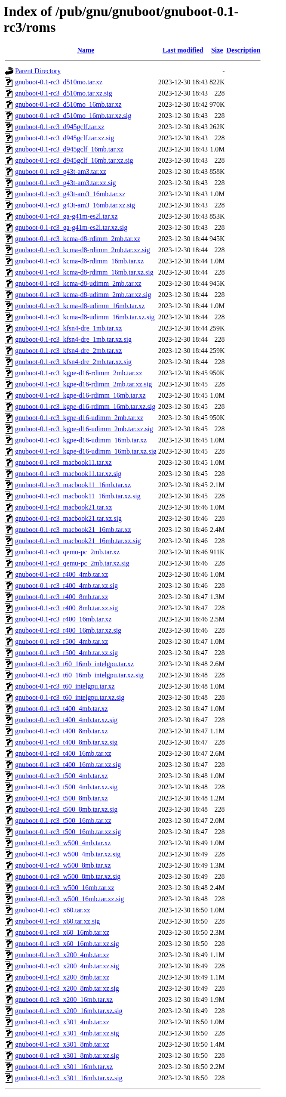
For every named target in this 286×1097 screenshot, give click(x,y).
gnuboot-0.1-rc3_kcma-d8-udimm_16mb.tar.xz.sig (84, 317)
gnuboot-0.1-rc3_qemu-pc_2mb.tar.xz (67, 552)
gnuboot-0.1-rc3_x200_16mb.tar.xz (64, 999)
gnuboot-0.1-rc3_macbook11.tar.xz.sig (68, 473)
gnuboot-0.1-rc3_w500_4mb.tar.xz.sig (67, 854)
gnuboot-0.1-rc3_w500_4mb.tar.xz (63, 843)
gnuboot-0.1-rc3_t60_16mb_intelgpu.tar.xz (74, 663)
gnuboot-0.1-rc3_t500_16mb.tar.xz (63, 820)
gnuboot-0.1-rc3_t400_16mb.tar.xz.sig (68, 764)
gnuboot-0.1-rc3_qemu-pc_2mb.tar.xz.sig (72, 563)
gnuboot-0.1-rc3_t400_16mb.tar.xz (63, 753)
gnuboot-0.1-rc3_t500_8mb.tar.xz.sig (66, 809)
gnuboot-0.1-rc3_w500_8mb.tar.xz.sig (67, 876)
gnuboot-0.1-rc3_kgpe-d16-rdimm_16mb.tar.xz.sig (85, 406)
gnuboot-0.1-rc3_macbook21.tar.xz (63, 507)
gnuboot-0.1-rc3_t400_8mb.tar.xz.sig (66, 742)
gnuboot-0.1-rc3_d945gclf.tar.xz (60, 126)
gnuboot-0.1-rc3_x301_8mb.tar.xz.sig (67, 1055)
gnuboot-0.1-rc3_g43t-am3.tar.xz (60, 171)
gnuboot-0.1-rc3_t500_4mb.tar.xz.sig (66, 787)
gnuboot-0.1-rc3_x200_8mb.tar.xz (62, 977)
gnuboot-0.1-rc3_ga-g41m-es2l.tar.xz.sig (71, 227)
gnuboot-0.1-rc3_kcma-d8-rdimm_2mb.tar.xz (77, 238)
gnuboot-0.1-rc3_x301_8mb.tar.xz (62, 1044)
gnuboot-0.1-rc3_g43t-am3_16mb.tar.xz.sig (75, 205)
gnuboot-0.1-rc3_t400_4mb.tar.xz (61, 708)
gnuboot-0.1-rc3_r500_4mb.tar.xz (61, 641)
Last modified (183, 50)
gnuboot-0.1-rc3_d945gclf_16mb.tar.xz (69, 149)
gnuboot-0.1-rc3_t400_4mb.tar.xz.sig (66, 719)
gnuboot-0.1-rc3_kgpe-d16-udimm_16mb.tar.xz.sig (86, 451)
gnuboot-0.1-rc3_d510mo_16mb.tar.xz (68, 104)
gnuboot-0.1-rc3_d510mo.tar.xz (58, 82)
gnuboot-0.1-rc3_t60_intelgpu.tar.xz (65, 686)
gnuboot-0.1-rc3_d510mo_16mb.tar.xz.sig (73, 115)
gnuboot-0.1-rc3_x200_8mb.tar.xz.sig (67, 988)
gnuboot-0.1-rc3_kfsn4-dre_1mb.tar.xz (68, 328)
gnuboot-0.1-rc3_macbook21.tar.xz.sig (68, 518)
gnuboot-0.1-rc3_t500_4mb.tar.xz (61, 775)
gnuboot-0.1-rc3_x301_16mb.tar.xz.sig (69, 1078)
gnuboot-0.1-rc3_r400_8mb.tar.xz (61, 596)
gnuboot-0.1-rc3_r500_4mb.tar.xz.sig (66, 652)
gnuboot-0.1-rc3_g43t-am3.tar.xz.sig (65, 182)
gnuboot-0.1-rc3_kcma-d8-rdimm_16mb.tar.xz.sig (84, 272)
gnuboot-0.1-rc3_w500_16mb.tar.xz (64, 887)
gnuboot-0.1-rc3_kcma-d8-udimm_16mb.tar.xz (80, 305)
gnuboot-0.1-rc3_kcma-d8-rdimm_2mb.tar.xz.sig (82, 249)
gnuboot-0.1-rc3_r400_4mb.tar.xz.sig (66, 585)
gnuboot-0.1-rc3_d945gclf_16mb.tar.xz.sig (74, 160)
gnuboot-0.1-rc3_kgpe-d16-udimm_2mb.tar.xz (79, 417)
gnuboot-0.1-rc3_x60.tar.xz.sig (57, 921)
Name (85, 50)
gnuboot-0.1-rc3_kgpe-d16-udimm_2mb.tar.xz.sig (84, 429)
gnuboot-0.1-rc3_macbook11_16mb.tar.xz (73, 484)
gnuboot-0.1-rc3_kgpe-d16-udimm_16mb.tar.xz (81, 440)
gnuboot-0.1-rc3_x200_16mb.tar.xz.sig (69, 1010)
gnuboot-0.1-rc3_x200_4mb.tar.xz (62, 954)
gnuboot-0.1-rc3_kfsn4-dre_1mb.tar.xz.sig (73, 339)
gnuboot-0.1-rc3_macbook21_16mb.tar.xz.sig (78, 540)
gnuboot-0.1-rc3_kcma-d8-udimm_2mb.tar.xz (78, 283)
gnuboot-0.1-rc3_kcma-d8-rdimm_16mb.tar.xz (79, 261)
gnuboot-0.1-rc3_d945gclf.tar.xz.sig (64, 138)
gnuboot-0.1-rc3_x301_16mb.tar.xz (64, 1066)
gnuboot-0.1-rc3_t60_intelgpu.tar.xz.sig (69, 697)
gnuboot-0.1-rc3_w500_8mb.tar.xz (63, 865)
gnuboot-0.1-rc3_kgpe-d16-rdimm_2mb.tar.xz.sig (83, 384)
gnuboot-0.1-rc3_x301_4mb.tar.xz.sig (67, 1033)
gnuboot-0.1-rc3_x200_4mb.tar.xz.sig (67, 966)
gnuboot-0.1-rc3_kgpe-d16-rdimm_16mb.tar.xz (80, 395)
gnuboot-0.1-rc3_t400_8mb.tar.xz (61, 731)
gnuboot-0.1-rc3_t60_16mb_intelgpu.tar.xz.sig (79, 675)
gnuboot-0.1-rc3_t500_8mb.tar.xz (61, 798)
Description (244, 50)
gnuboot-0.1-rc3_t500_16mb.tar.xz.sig (68, 831)
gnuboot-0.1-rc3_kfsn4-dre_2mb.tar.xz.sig (73, 361)
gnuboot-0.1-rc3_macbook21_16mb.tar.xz (73, 529)
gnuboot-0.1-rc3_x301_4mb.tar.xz (62, 1022)
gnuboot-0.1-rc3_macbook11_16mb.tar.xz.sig (78, 496)
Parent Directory (38, 70)
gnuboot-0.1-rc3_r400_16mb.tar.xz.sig (68, 630)
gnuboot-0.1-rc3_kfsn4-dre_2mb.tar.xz (68, 350)
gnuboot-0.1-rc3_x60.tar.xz (52, 910)
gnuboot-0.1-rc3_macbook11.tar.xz (63, 462)
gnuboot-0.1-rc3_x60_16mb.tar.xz (62, 932)
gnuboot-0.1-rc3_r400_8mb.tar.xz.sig (66, 608)
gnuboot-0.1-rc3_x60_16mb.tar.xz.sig (67, 943)
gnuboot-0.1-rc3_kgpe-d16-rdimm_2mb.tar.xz (78, 373)
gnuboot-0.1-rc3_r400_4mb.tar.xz (61, 574)
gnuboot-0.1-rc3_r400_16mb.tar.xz (63, 619)
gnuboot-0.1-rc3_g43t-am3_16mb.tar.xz (70, 194)
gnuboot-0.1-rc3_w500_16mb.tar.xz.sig (69, 898)
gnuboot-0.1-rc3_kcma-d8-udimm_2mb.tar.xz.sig (83, 294)
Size (217, 50)
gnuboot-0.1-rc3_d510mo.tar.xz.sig (63, 93)
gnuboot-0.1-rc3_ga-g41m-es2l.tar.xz (66, 216)
